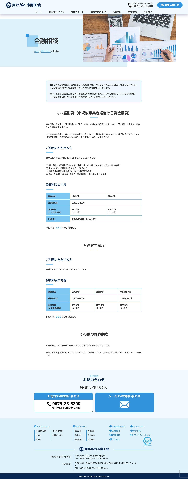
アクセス (148, 11)
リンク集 (137, 430)
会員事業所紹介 (98, 11)
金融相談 (78, 435)
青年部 (38, 435)
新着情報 (132, 11)
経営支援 (78, 431)
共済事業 (91, 439)
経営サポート (77, 11)
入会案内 (117, 11)
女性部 (38, 439)
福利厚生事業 (58, 431)
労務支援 (91, 431)
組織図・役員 (58, 435)
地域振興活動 (41, 431)
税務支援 (78, 439)
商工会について (56, 11)
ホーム (39, 11)
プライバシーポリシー (142, 435)
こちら (58, 227)
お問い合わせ (138, 426)
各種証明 (91, 435)
